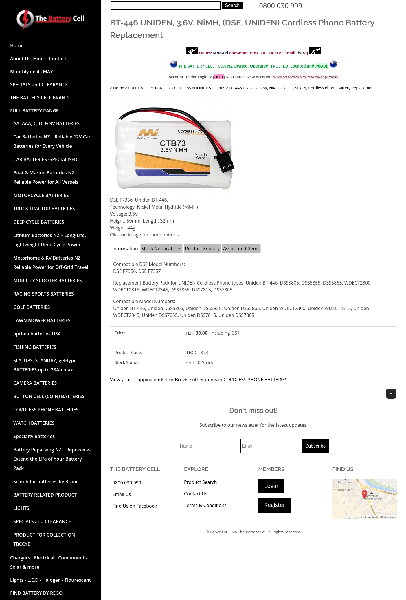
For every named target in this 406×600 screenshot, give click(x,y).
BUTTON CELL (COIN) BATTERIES (48, 396)
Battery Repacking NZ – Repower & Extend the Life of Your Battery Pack (52, 458)
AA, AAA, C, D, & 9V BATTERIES (46, 123)
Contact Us (195, 493)
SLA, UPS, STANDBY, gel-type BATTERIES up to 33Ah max (45, 365)
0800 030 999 (280, 5)
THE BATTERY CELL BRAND (39, 97)
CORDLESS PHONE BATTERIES (45, 409)
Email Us (121, 494)
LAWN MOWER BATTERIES (42, 320)
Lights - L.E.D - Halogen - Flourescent (50, 580)
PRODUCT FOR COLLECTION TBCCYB (44, 539)
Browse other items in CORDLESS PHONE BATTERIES (231, 379)
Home (16, 45)
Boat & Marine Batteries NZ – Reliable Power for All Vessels (45, 177)
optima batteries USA (37, 334)
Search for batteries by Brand (46, 481)
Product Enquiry (202, 248)
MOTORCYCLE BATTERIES (41, 195)
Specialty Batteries (34, 436)
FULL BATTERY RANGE (34, 110)
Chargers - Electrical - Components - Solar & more (49, 562)
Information (125, 248)
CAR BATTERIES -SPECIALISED (45, 159)
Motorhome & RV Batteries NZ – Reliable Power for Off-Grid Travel (50, 262)
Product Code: (128, 352)
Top (391, 394)
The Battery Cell (252, 532)
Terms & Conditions (205, 505)
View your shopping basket (139, 379)
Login (271, 486)
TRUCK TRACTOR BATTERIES (44, 208)
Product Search (200, 482)
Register (274, 505)
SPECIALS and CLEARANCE (39, 84)
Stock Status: (127, 362)
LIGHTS (21, 508)
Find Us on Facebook (134, 506)
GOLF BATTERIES (31, 307)
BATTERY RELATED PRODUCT (45, 495)
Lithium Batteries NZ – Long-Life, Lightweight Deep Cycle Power (49, 240)
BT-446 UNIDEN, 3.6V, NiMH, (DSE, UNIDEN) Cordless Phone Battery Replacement (302, 87)
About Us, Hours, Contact (38, 58)
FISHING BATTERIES (34, 347)
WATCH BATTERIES (33, 423)
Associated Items (241, 248)
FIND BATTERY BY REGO (36, 593)
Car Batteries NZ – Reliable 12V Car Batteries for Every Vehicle (52, 141)
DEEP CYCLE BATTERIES (38, 222)
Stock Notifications (162, 248)
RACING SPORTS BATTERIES (43, 294)
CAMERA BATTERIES (35, 383)
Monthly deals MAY (31, 71)
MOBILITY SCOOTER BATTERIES (47, 280)
